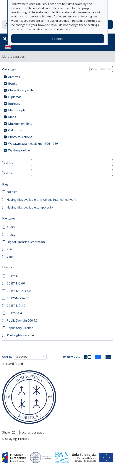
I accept (57, 39)
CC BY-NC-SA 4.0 (18, 298)
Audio (11, 227)
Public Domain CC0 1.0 (22, 320)
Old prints (15, 130)
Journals (14, 104)
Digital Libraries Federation (26, 242)
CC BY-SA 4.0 (15, 313)
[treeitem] (57, 77)
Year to (7, 173)
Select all (106, 69)
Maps (12, 117)
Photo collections (20, 137)
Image (11, 234)
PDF (9, 249)
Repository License (20, 328)
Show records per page (23, 432)
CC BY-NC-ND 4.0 (19, 291)
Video (10, 257)
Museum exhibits (20, 124)
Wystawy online (19, 150)
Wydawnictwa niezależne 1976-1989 (33, 144)
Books (12, 84)
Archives (14, 77)
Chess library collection (24, 90)
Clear (94, 69)
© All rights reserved (21, 335)
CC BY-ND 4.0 (16, 306)
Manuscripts (17, 110)
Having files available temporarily (30, 207)
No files (12, 192)
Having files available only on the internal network (42, 200)
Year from (9, 163)
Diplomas (14, 97)
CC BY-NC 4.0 (16, 283)
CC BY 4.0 (13, 276)
